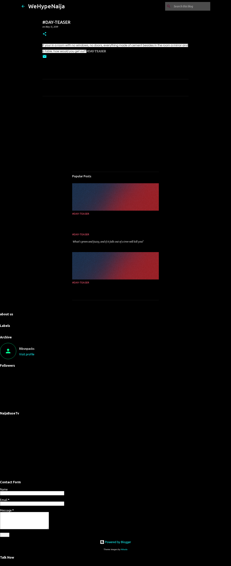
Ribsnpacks (26, 348)
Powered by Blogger (115, 542)
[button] (44, 34)
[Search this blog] (191, 6)
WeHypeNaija (46, 6)
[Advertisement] (115, 132)
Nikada (124, 549)
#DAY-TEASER (80, 213)
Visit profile (26, 354)
